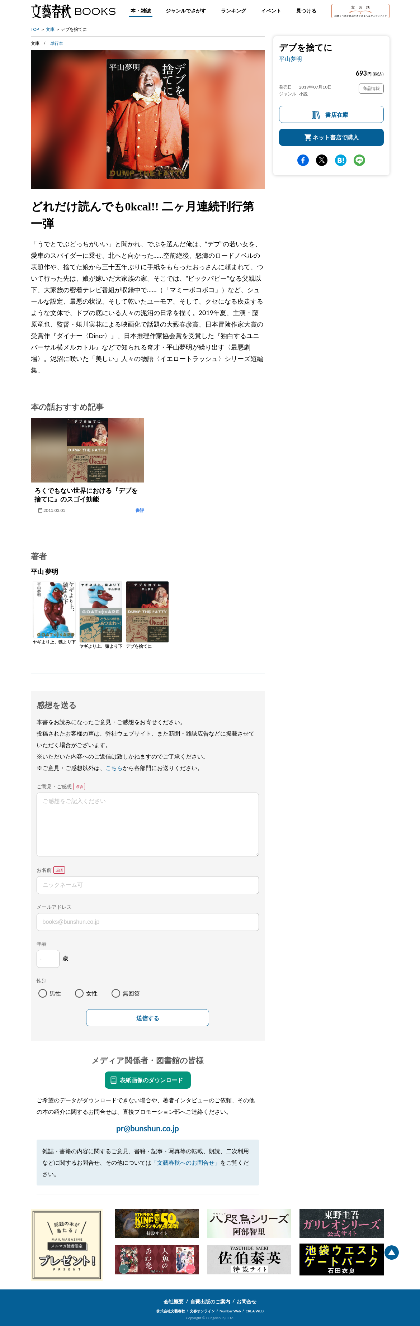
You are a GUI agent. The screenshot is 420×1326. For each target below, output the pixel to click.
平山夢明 (290, 58)
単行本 (56, 43)
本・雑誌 (141, 11)
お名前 (44, 870)
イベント (271, 11)
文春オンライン (202, 1311)
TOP (35, 29)
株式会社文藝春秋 (170, 1311)
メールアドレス (54, 907)
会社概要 (174, 1301)
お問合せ (246, 1301)
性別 (42, 981)
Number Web (230, 1311)
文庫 (50, 29)
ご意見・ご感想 (54, 786)
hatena (340, 160)
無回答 (131, 993)
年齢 (42, 944)
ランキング (233, 11)
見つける (306, 11)
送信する (147, 1018)
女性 (92, 993)
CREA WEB (255, 1311)
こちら (114, 767)
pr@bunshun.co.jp (147, 1128)
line (359, 160)
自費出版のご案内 (210, 1301)
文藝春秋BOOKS (73, 11)
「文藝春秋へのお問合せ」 (185, 1162)
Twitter (321, 160)
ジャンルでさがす (186, 11)
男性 (55, 993)
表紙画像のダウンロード (151, 1080)
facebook (303, 160)
